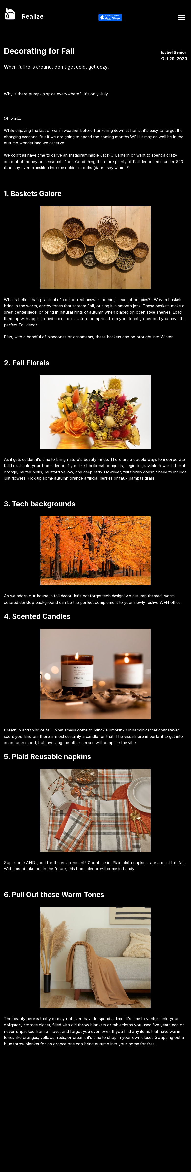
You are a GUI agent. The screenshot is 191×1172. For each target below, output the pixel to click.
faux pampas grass (137, 478)
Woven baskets (168, 299)
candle (92, 736)
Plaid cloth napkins (130, 862)
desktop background (38, 602)
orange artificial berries (91, 478)
